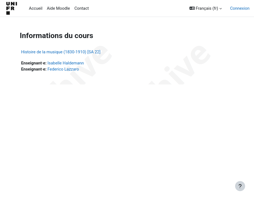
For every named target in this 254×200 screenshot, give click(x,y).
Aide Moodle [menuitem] (58, 8)
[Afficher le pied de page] (240, 186)
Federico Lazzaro (63, 69)
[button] (205, 8)
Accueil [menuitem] (36, 8)
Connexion (240, 8)
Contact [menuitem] (81, 8)
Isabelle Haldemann (66, 63)
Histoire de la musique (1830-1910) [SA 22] (61, 51)
